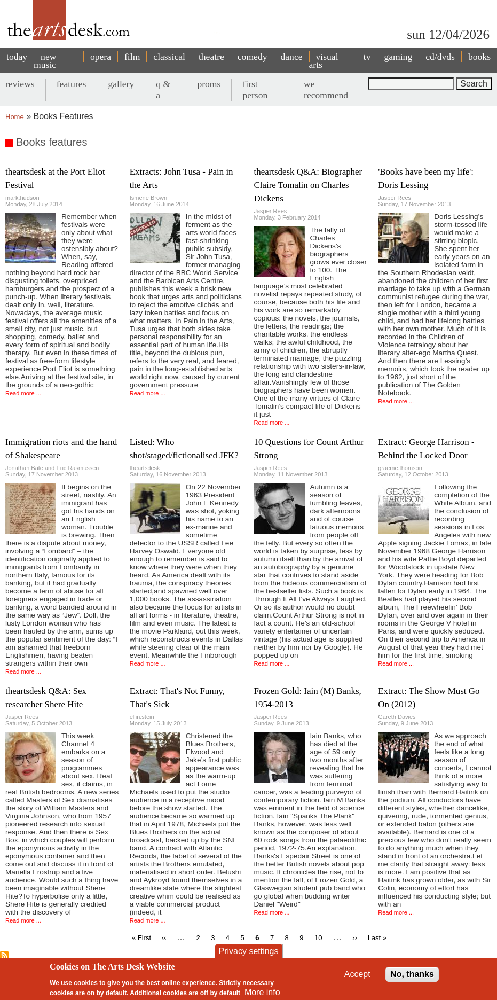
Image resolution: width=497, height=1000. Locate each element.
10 (318, 938)
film (132, 56)
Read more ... (23, 393)
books (479, 56)
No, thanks (412, 974)
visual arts (323, 60)
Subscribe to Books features (4, 955)
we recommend (326, 89)
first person (254, 89)
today (16, 56)
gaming (398, 56)
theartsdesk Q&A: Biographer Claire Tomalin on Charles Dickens (308, 185)
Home (14, 117)
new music (45, 60)
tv (367, 56)
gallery (121, 84)
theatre (211, 56)
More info (262, 992)
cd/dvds (440, 56)
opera (100, 56)
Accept (357, 974)
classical (169, 56)
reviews (20, 84)
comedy (252, 56)
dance (292, 56)
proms (208, 84)
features (71, 84)
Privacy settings (248, 951)
